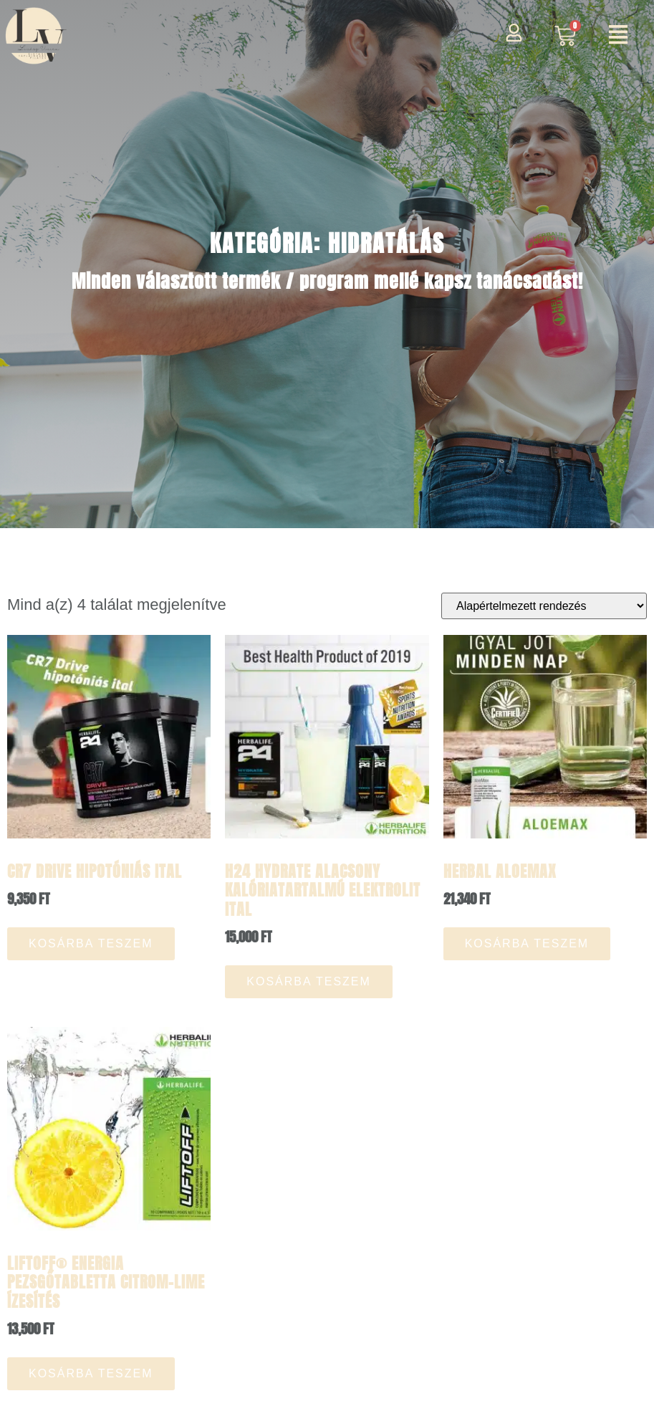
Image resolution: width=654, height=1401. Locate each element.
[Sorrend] (544, 606)
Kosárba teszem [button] (91, 943)
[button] (618, 36)
